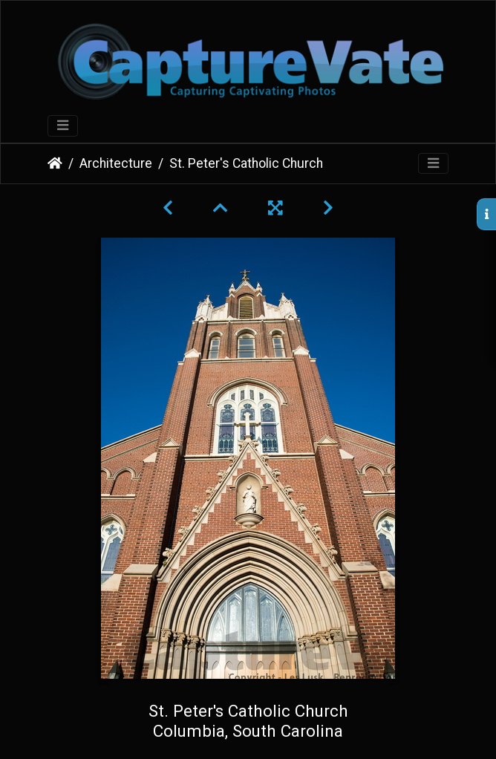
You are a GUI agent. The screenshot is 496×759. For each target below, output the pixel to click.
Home (55, 163)
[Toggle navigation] (63, 126)
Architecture (115, 163)
